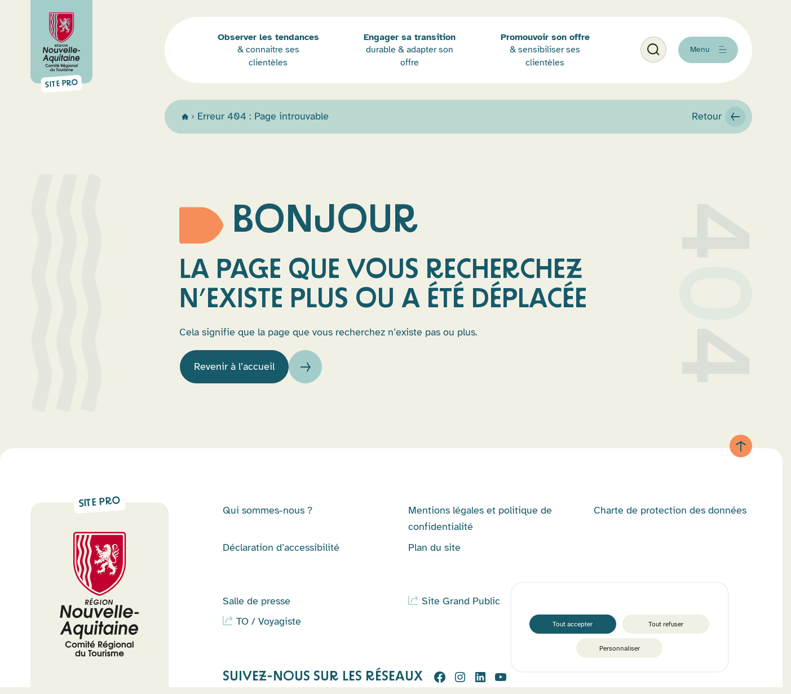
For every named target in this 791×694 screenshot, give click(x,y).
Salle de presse (256, 607)
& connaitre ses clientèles (297, 66)
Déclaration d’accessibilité (281, 553)
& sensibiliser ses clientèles (536, 66)
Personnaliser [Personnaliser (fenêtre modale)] (619, 646)
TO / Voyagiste (268, 628)
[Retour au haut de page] (752, 449)
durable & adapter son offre (420, 66)
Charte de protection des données (670, 517)
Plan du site (434, 553)
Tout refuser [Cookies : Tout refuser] (667, 614)
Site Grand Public (461, 607)
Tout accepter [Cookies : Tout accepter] (571, 614)
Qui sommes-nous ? (267, 517)
